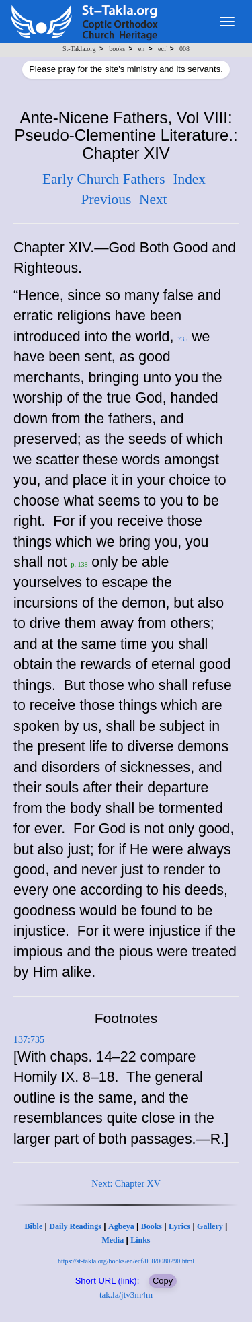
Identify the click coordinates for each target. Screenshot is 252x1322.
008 (184, 49)
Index (189, 179)
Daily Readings (75, 1226)
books (117, 49)
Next (153, 199)
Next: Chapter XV (126, 1184)
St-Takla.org (78, 49)
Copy (163, 1281)
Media (112, 1240)
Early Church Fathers (103, 179)
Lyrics (179, 1226)
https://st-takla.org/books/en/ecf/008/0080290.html (126, 1261)
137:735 (28, 1040)
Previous (106, 199)
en (141, 49)
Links (140, 1240)
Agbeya (121, 1226)
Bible (34, 1226)
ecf (162, 49)
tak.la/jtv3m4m (126, 1295)
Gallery (210, 1226)
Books (151, 1226)
